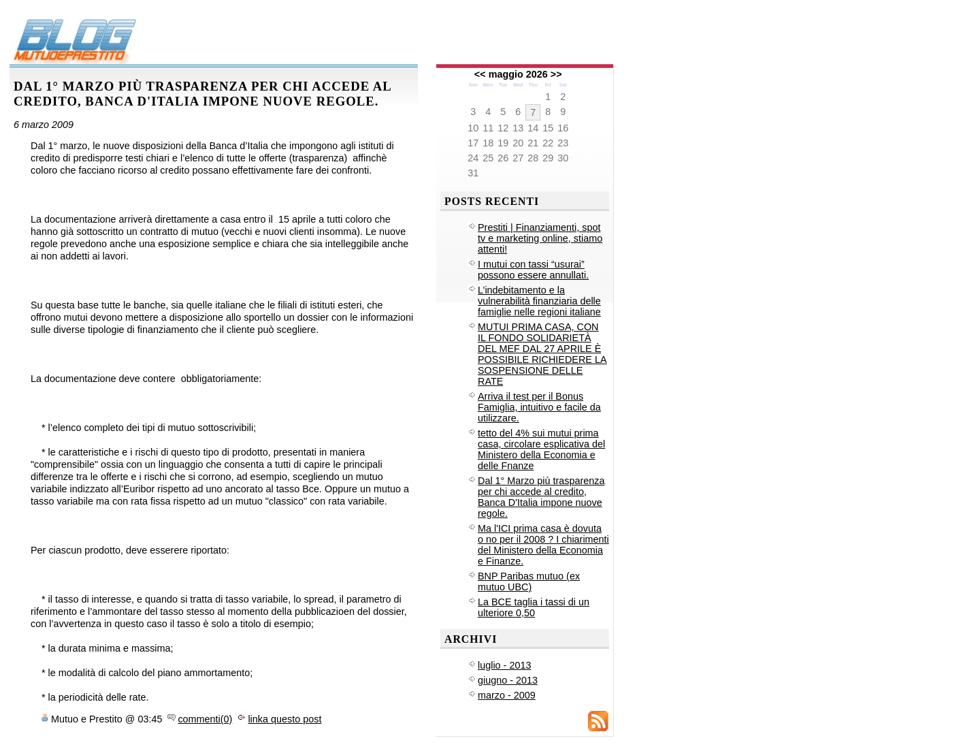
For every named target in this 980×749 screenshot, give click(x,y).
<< (480, 74)
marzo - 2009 (507, 695)
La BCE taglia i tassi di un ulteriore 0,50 (533, 607)
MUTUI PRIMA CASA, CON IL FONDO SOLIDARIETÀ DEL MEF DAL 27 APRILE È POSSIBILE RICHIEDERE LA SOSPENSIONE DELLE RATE (542, 354)
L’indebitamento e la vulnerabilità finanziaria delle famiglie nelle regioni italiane (539, 301)
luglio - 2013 (504, 665)
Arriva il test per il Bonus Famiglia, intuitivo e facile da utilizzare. (539, 407)
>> (556, 74)
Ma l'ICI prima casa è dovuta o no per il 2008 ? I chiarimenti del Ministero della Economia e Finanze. (543, 545)
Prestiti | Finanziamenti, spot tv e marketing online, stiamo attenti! (540, 238)
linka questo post (284, 719)
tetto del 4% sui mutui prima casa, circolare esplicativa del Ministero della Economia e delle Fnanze (541, 449)
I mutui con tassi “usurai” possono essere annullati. (533, 270)
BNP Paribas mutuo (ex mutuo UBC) (529, 581)
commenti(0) (205, 719)
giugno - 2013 (508, 680)
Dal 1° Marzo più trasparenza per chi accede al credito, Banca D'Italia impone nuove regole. (541, 497)
